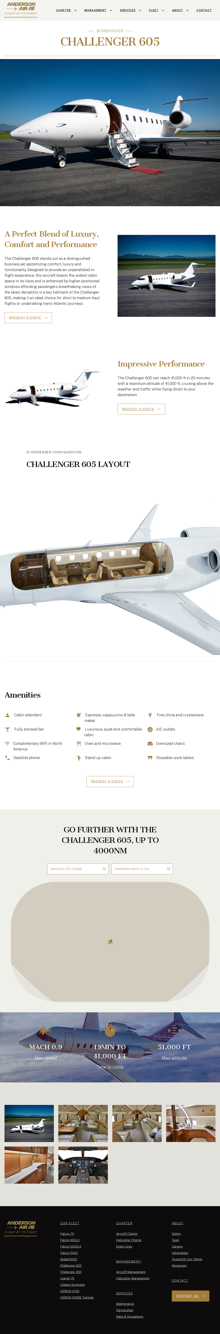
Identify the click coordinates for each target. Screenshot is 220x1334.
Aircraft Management (131, 1272)
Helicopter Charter (129, 1240)
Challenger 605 (70, 1265)
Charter (124, 1223)
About (178, 1223)
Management (128, 1261)
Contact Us (190, 1296)
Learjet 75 (67, 1278)
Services (124, 1293)
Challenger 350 (70, 1272)
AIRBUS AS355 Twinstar (77, 1297)
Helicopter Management (133, 1278)
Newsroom (179, 1265)
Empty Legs (124, 1246)
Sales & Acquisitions (129, 1316)
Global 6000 (68, 1259)
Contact (180, 1280)
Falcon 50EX (69, 1253)
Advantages (180, 1253)
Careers (177, 1246)
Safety (176, 1234)
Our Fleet (69, 1223)
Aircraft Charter (127, 1234)
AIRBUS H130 (69, 1291)
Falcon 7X (67, 1234)
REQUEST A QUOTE (28, 317)
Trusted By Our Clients (187, 1259)
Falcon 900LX (70, 1240)
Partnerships (124, 1310)
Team (175, 1240)
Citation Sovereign (72, 1285)
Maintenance (125, 1304)
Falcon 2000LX (70, 1246)
